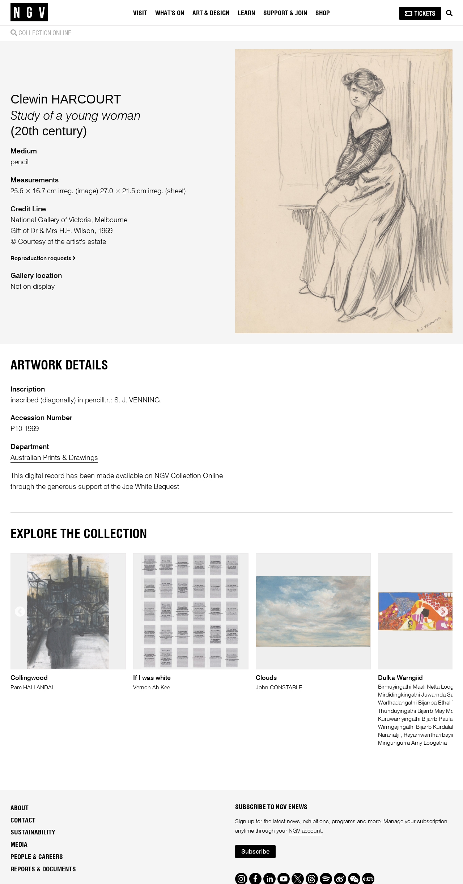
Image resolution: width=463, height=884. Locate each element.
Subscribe (255, 852)
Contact (22, 820)
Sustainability (32, 832)
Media (18, 845)
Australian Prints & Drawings (54, 457)
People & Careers (36, 857)
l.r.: (107, 400)
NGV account (305, 831)
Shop (322, 13)
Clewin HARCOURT (65, 99)
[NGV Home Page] (29, 12)
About (19, 808)
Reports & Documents (43, 869)
